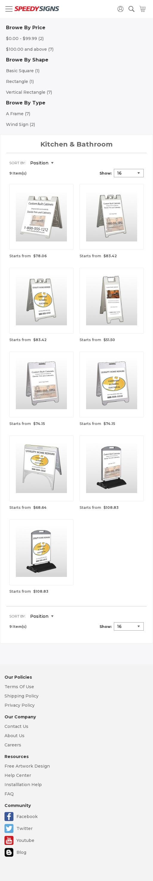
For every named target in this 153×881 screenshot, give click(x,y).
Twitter (24, 828)
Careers (12, 745)
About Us (14, 735)
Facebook (27, 816)
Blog (21, 852)
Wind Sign (20, 124)
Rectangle (20, 81)
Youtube (25, 840)
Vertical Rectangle (29, 92)
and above (29, 49)
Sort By (17, 163)
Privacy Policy (19, 705)
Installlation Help (23, 784)
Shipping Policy (21, 696)
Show (105, 173)
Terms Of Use (19, 686)
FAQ (9, 794)
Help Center (17, 775)
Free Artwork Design (27, 766)
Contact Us (16, 726)
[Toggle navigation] (8, 8)
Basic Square (22, 70)
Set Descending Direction (62, 163)
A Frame (18, 113)
